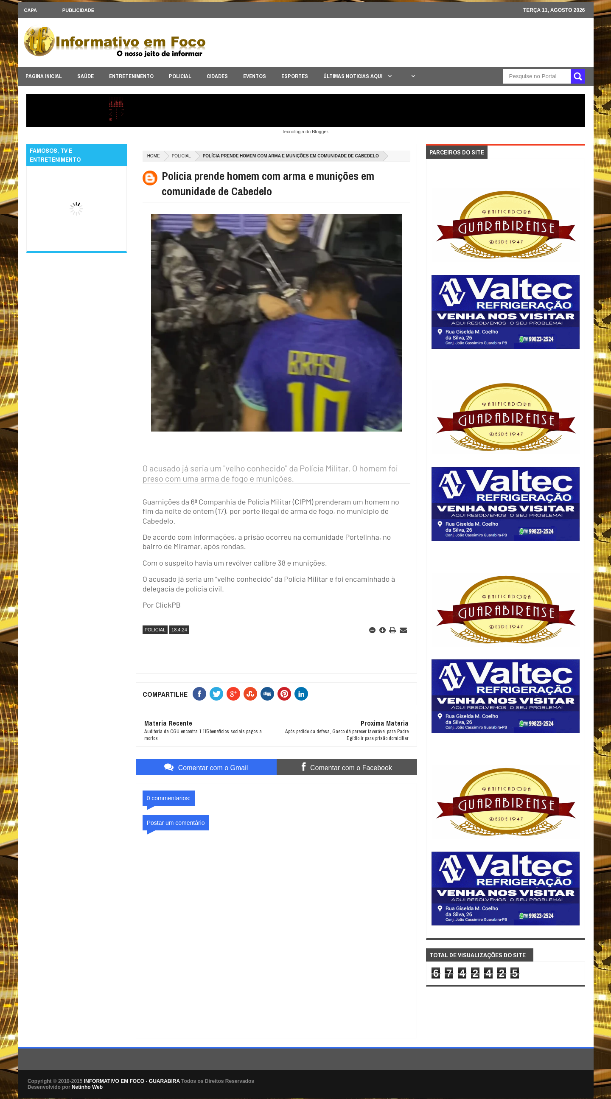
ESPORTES (294, 76)
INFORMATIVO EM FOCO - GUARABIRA (132, 1081)
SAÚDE (85, 76)
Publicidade (78, 10)
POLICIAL (180, 76)
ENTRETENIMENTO (131, 76)
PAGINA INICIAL (43, 76)
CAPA (30, 10)
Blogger (320, 131)
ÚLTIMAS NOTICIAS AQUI (353, 76)
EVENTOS (254, 76)
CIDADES (217, 76)
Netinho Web (87, 1087)
